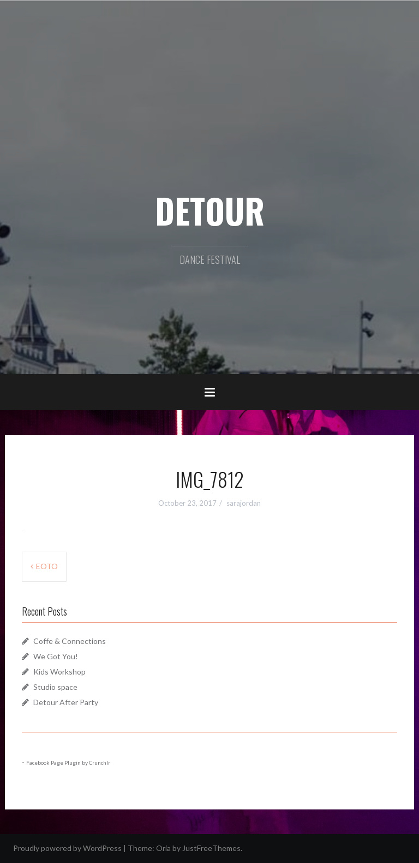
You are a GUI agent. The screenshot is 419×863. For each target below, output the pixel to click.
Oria (163, 848)
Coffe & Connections (69, 641)
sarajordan (243, 503)
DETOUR (210, 210)
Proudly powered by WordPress (67, 848)
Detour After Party (65, 702)
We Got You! (55, 656)
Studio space (55, 686)
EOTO (47, 566)
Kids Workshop (59, 671)
